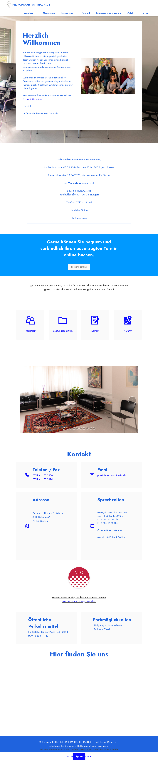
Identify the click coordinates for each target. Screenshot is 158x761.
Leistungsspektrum (63, 331)
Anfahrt (131, 13)
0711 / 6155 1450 (43, 475)
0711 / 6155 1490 (43, 479)
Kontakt (86, 13)
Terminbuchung (79, 267)
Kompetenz (67, 13)
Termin (144, 13)
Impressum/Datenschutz (108, 13)
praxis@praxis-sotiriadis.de (111, 475)
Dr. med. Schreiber (32, 99)
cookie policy (111, 749)
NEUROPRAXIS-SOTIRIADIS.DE (31, 4)
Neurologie (49, 13)
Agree (79, 756)
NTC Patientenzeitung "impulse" (79, 601)
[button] (26, 400)
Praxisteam (28, 13)
